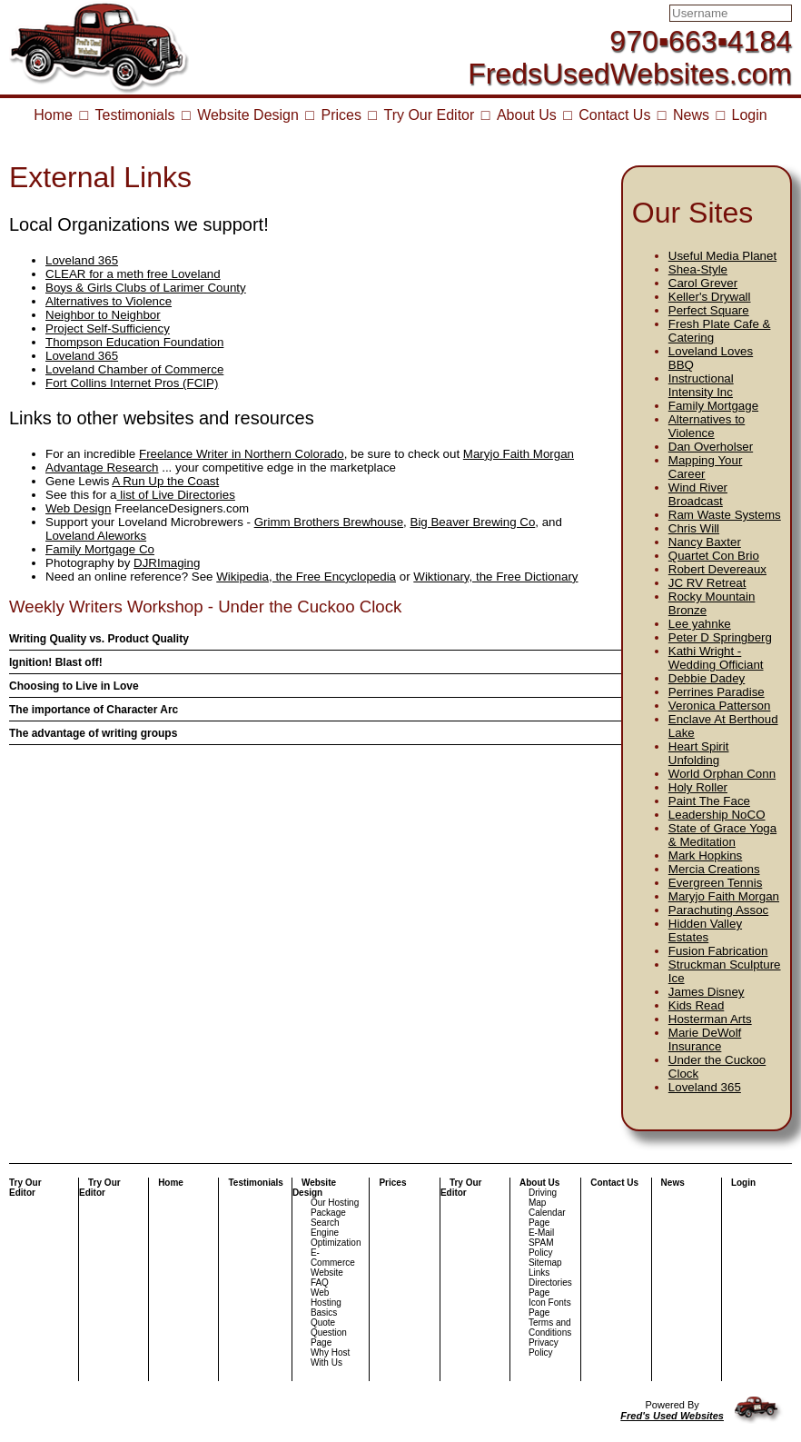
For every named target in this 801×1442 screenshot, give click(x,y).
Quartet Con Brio (713, 555)
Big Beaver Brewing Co (473, 522)
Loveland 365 (704, 1087)
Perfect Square (708, 310)
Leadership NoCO (717, 814)
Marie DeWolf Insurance (704, 1039)
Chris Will (693, 528)
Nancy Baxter (704, 542)
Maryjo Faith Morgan (723, 896)
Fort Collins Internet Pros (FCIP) (131, 383)
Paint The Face (709, 801)
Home (53, 115)
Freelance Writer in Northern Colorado (241, 454)
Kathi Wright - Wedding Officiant (716, 657)
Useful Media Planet (722, 256)
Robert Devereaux (717, 569)
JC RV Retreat (707, 583)
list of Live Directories (176, 495)
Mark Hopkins (705, 855)
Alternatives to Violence (706, 426)
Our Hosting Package (335, 1208)
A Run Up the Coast (165, 481)
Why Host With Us (330, 1357)
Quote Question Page (329, 1333)
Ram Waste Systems (724, 515)
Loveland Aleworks (95, 535)
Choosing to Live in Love (74, 686)
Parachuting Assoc (718, 910)
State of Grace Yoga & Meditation (722, 835)
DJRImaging (167, 563)
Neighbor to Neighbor (103, 315)
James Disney (706, 992)
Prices (341, 115)
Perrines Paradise (716, 692)
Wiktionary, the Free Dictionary (495, 576)
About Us (527, 115)
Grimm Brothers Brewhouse (328, 522)
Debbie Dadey (706, 678)
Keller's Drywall (709, 296)
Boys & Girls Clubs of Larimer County (145, 287)
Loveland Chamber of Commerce (134, 369)
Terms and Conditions (550, 1328)
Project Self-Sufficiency (107, 328)
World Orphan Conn (722, 774)
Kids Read (696, 1005)
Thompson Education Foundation (134, 342)
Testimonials (135, 115)
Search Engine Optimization (336, 1233)
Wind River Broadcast (697, 494)
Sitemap (545, 1263)
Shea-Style (697, 269)
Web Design (78, 508)
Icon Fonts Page (550, 1308)
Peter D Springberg (720, 637)
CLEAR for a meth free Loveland (133, 274)
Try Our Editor (428, 115)
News (691, 115)
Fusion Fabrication (718, 951)
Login (749, 115)
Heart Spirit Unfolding (698, 753)
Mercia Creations (714, 869)
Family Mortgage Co (99, 549)
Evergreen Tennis (715, 883)
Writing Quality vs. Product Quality (99, 638)
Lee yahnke (699, 624)
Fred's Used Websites (672, 1415)
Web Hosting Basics (326, 1303)
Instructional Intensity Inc (701, 385)
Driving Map (543, 1198)
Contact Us (614, 115)
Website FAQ (327, 1278)
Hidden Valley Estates (705, 930)
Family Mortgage (713, 406)
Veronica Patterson (719, 705)
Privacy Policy (544, 1347)
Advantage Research (101, 467)
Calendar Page (547, 1218)
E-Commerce (333, 1258)
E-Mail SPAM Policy (541, 1243)
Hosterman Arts (710, 1019)
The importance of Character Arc (93, 709)
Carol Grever (702, 283)
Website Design (248, 115)
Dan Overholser (710, 446)
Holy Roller (697, 787)
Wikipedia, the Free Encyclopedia (306, 576)
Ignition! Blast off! (56, 662)
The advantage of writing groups (93, 733)
